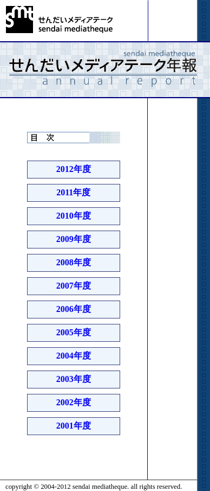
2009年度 (73, 239)
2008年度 (73, 262)
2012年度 (73, 169)
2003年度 (73, 379)
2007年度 (73, 285)
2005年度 (73, 332)
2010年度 (73, 215)
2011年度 (73, 192)
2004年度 (73, 355)
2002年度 (73, 402)
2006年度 (73, 309)
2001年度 (73, 425)
